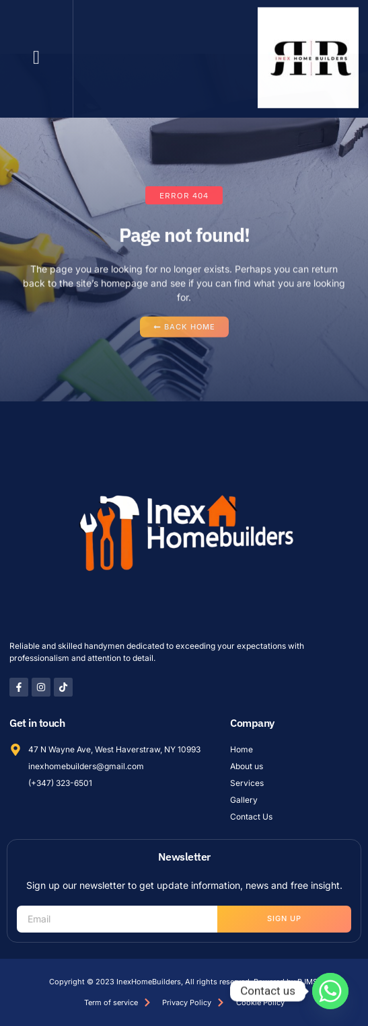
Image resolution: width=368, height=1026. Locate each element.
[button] (36, 54)
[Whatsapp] (330, 991)
